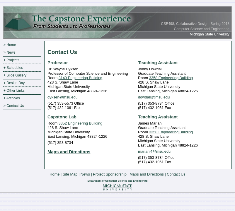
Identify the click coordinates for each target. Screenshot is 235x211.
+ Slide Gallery (15, 75)
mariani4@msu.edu (154, 151)
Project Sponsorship (110, 174)
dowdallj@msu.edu (154, 97)
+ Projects (11, 60)
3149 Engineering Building (80, 78)
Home (54, 174)
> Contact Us (14, 106)
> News (9, 52)
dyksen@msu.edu (62, 97)
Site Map (70, 174)
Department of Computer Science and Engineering (117, 180)
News (85, 174)
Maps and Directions (68, 151)
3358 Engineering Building (171, 78)
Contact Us (176, 174)
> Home (10, 45)
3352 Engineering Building (80, 123)
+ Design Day (14, 83)
